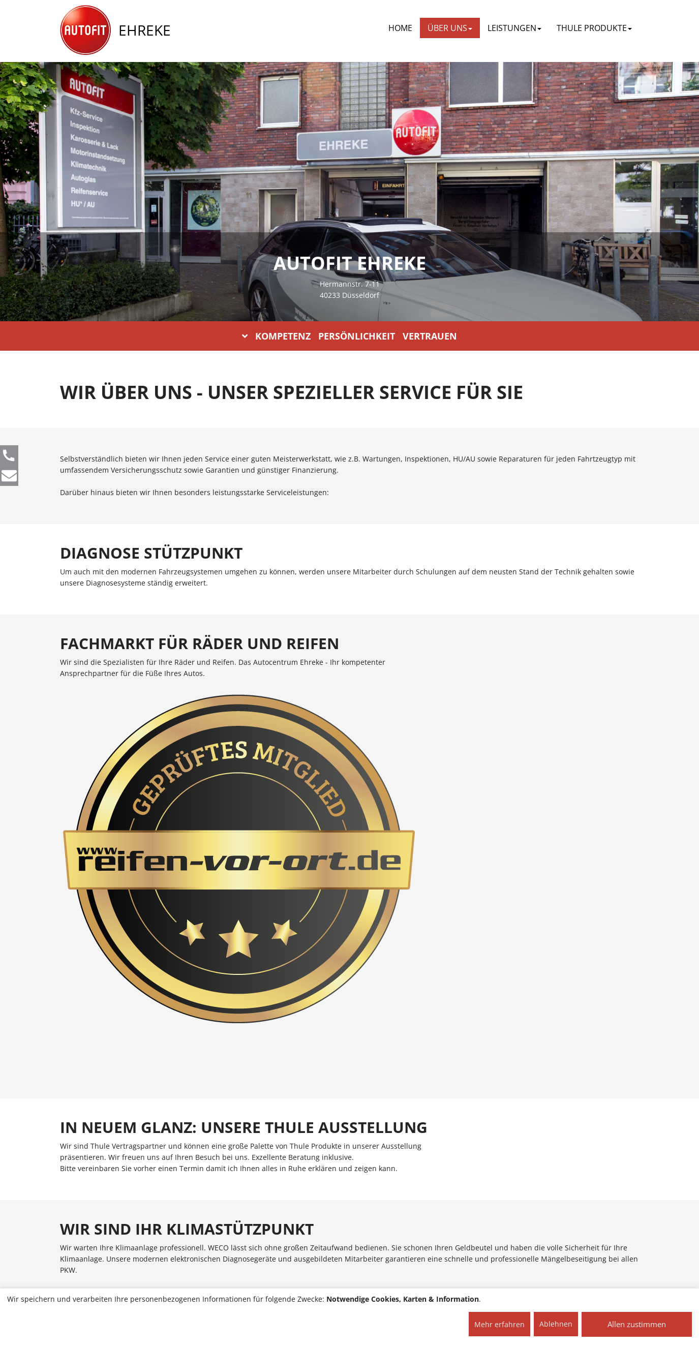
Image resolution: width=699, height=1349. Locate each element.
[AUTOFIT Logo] (85, 30)
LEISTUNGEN (514, 28)
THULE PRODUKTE (594, 28)
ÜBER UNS (450, 28)
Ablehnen (555, 1324)
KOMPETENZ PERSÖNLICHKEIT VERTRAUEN (349, 336)
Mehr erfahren (499, 1324)
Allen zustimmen (636, 1324)
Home (400, 28)
